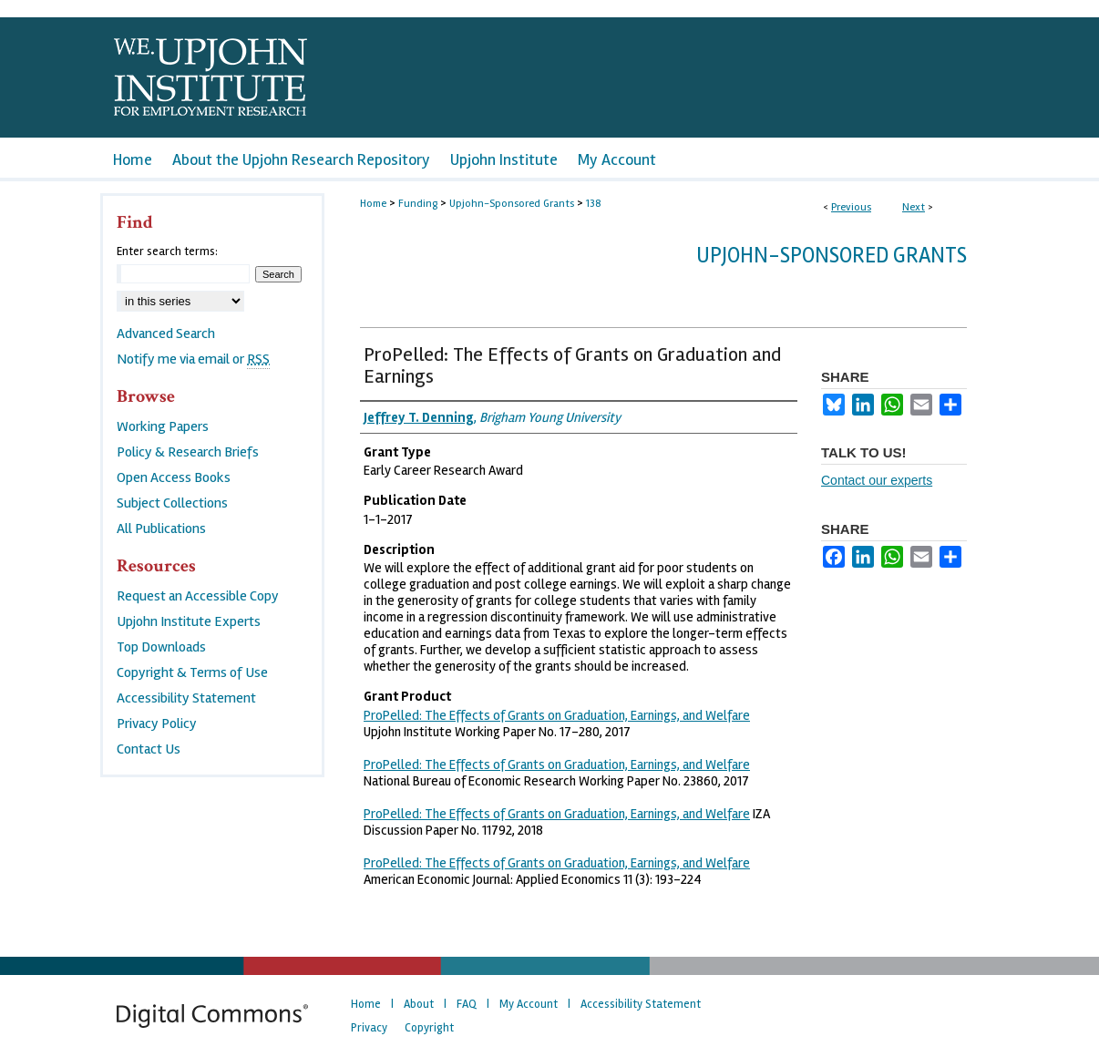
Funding (417, 203)
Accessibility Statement (186, 698)
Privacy (369, 1028)
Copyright (429, 1028)
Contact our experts (876, 480)
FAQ (467, 1004)
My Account (528, 1004)
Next (913, 207)
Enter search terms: (167, 251)
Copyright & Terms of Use (192, 672)
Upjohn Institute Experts (189, 621)
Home (373, 203)
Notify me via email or (193, 359)
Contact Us (148, 749)
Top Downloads (161, 647)
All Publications (161, 528)
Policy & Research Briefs (188, 452)
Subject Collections (172, 503)
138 (593, 203)
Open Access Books (174, 477)
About (419, 1004)
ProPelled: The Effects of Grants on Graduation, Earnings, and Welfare (557, 715)
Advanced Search (166, 333)
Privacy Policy (157, 723)
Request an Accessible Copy (198, 596)
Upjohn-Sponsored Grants (511, 203)
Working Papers (163, 426)
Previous (851, 207)
